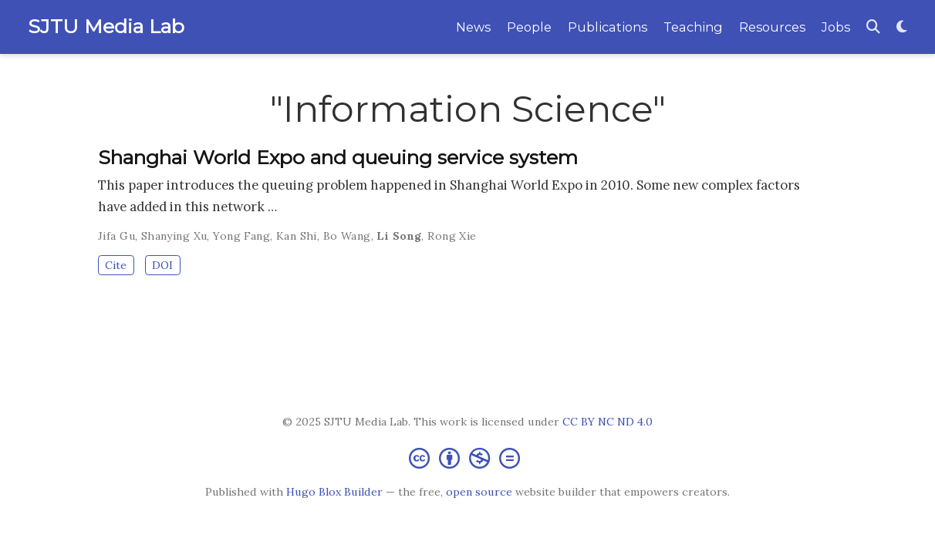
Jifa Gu (116, 236)
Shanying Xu (174, 236)
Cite (116, 265)
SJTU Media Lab (106, 26)
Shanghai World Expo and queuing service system (338, 157)
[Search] (873, 27)
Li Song (398, 236)
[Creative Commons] (467, 457)
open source (479, 492)
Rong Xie (451, 236)
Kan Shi (296, 236)
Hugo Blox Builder (334, 492)
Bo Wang (347, 236)
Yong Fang (241, 236)
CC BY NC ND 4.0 (607, 422)
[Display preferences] (901, 27)
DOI (162, 265)
